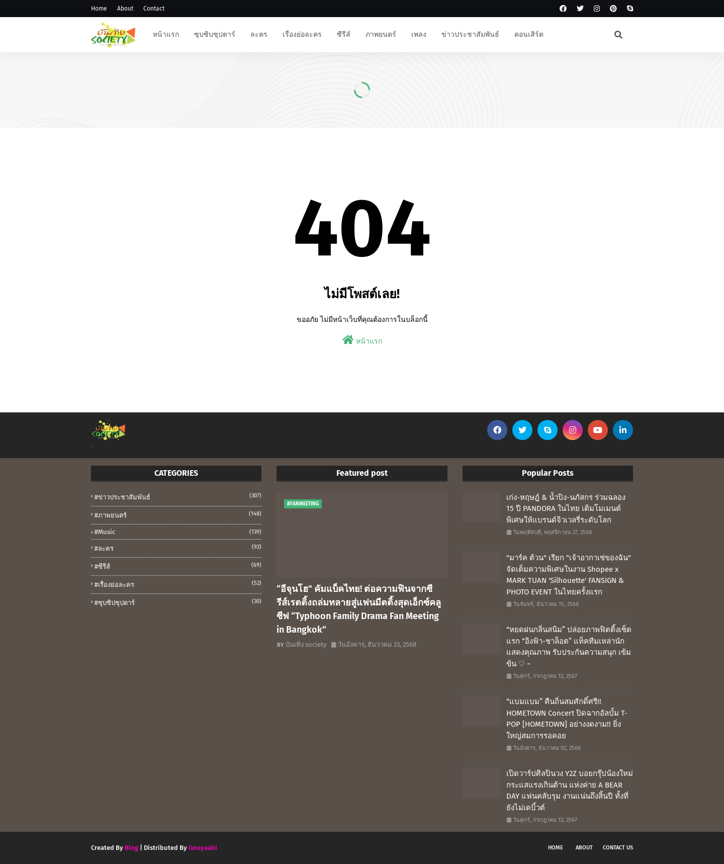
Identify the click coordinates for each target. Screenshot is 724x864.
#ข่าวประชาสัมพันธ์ (178, 496)
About (125, 8)
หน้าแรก (362, 340)
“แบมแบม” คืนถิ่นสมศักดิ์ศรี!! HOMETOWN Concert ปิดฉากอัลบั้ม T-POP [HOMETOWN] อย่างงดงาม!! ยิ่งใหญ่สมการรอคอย (566, 718)
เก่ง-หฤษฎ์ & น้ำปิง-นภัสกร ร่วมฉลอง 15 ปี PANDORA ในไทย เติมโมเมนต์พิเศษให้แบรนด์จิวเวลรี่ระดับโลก (565, 509)
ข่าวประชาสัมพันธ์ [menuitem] (470, 34)
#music (178, 532)
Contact (153, 8)
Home (99, 8)
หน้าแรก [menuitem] (166, 34)
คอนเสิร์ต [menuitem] (529, 34)
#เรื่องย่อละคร (178, 583)
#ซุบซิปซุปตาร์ (178, 602)
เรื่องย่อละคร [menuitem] (302, 34)
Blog (131, 847)
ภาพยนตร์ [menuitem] (381, 34)
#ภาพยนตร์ (178, 514)
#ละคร (178, 547)
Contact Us (618, 847)
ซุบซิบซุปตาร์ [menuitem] (214, 34)
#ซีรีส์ (178, 565)
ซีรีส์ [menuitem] (343, 34)
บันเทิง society (306, 644)
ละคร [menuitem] (258, 34)
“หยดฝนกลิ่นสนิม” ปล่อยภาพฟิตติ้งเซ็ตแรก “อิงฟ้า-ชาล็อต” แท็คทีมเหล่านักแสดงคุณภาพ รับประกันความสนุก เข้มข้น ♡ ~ (568, 646)
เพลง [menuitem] (418, 34)
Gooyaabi (203, 847)
